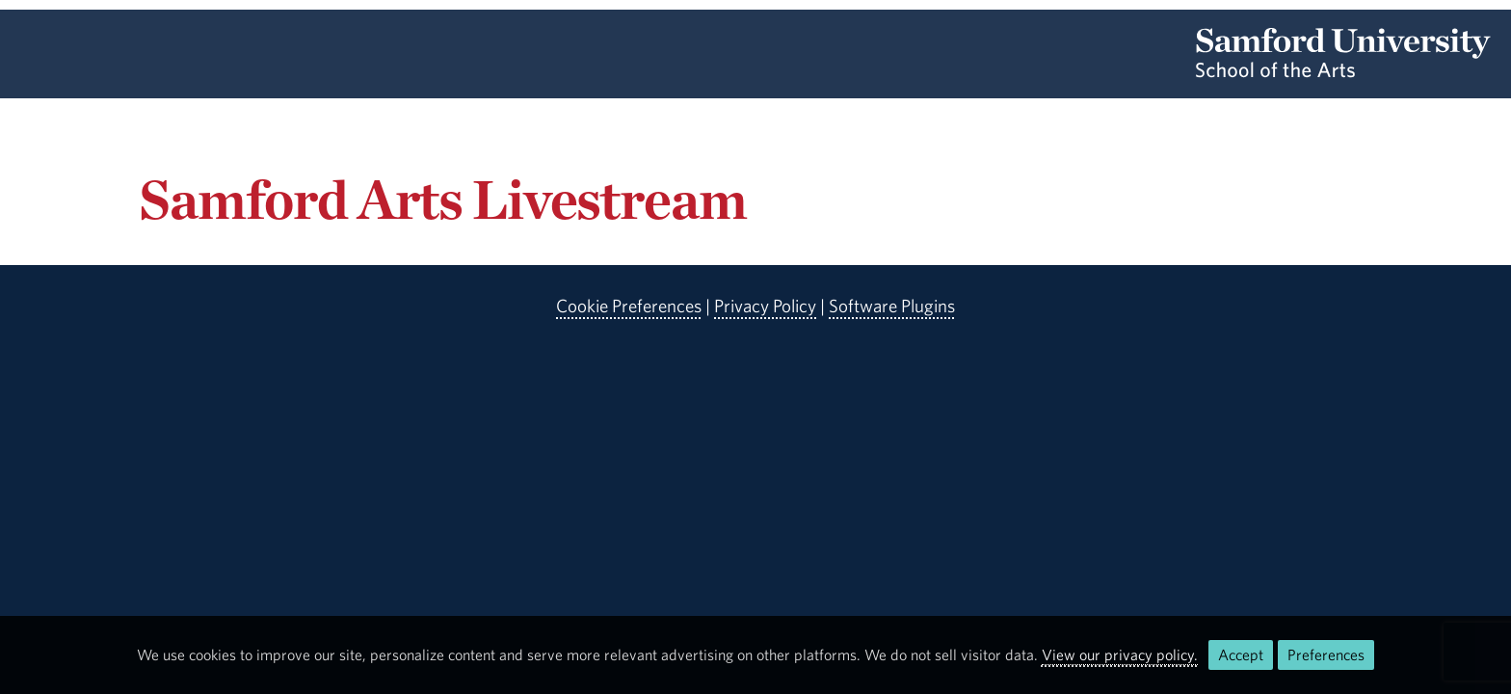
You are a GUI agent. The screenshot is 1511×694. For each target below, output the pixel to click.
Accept (1240, 654)
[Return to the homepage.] (1343, 71)
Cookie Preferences (629, 305)
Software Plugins (892, 305)
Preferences (1326, 654)
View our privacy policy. (1120, 654)
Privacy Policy (765, 305)
